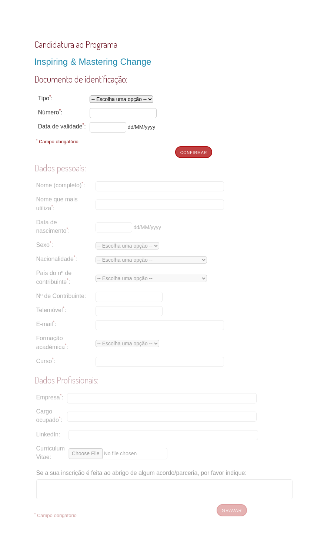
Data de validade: (62, 126)
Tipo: (45, 97)
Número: (50, 111)
